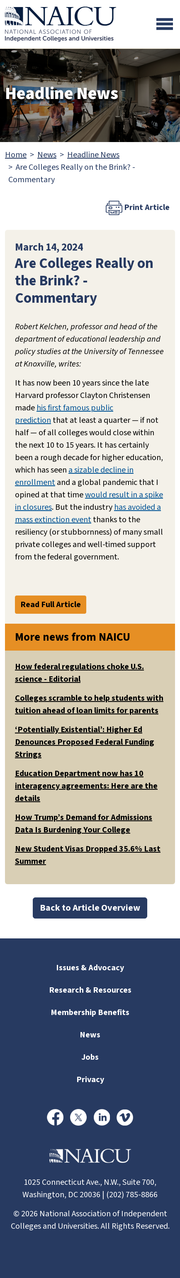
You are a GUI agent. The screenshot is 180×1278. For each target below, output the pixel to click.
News (46, 155)
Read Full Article (50, 604)
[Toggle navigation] (165, 24)
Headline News (93, 155)
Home (16, 155)
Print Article (138, 208)
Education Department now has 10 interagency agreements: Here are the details (86, 786)
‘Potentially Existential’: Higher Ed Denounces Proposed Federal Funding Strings (84, 742)
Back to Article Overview (90, 907)
